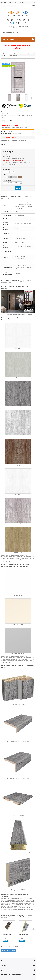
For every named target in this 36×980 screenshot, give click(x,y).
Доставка (18, 2)
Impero (5, 55)
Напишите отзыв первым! (15, 143)
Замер (11, 2)
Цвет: (4, 156)
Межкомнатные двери (11, 53)
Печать (6, 144)
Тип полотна (7, 180)
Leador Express (16, 133)
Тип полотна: (6, 158)
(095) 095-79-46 (24, 20)
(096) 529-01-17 (12, 20)
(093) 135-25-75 (20, 23)
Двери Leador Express (25, 53)
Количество (6, 169)
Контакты (4, 2)
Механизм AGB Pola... (23, 935)
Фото (33, 2)
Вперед (31, 98)
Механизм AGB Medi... (7, 935)
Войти (33, 5)
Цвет (4, 174)
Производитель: (6, 133)
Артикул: (4, 131)
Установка (25, 2)
